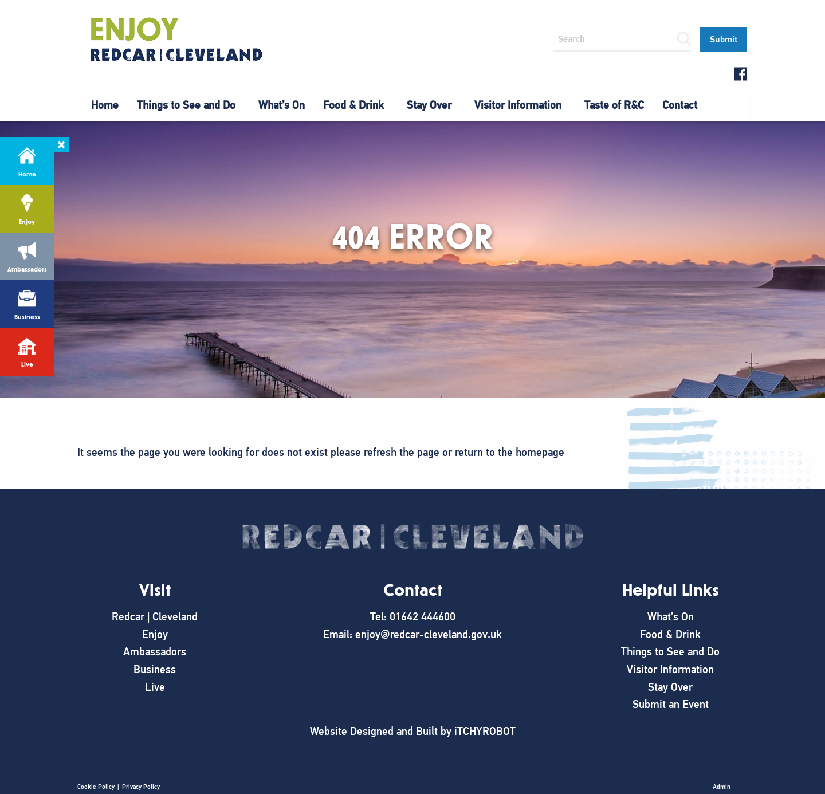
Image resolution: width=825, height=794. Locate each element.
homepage (540, 452)
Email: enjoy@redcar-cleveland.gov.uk (412, 634)
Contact (679, 105)
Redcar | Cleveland (155, 616)
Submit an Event (670, 704)
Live (155, 687)
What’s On (281, 105)
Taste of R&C (614, 105)
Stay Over (429, 105)
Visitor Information (517, 105)
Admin (721, 787)
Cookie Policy (96, 787)
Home (105, 105)
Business (154, 669)
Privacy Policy (141, 787)
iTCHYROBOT (485, 731)
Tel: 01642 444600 (412, 616)
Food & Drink (353, 105)
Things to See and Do (186, 105)
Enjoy (155, 634)
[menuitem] (105, 105)
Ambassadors (154, 651)
